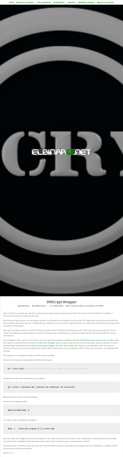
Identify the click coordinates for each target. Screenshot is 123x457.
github (22, 441)
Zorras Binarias (44, 2)
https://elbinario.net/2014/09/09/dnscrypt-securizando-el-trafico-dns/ (88, 340)
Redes (81, 306)
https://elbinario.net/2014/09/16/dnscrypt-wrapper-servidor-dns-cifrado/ (42, 345)
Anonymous (24, 306)
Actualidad (73, 306)
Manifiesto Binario (86, 2)
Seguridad (89, 306)
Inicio (11, 2)
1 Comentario (57, 306)
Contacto (71, 2)
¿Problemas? (59, 2)
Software (99, 306)
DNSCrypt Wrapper (47, 343)
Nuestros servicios (25, 2)
